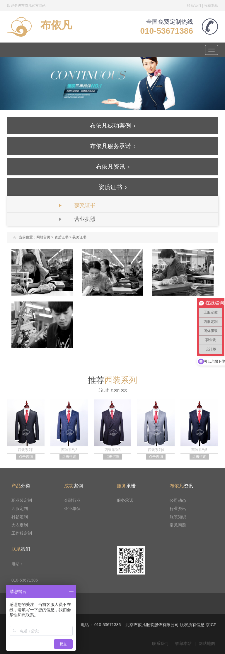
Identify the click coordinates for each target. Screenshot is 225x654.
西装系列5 (199, 450)
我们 (20, 548)
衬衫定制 (19, 516)
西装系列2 (69, 450)
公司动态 (178, 500)
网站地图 (207, 643)
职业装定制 (21, 500)
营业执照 (85, 219)
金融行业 (72, 500)
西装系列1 (26, 450)
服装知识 (178, 516)
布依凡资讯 (112, 166)
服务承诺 (125, 500)
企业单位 (72, 508)
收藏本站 (211, 6)
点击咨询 (26, 457)
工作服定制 (21, 533)
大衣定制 (19, 525)
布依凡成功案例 (112, 125)
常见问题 (178, 525)
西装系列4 (156, 450)
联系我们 (194, 6)
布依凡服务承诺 (112, 146)
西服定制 (19, 508)
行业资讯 (178, 508)
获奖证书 (85, 205)
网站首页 (43, 237)
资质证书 (113, 187)
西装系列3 (113, 450)
